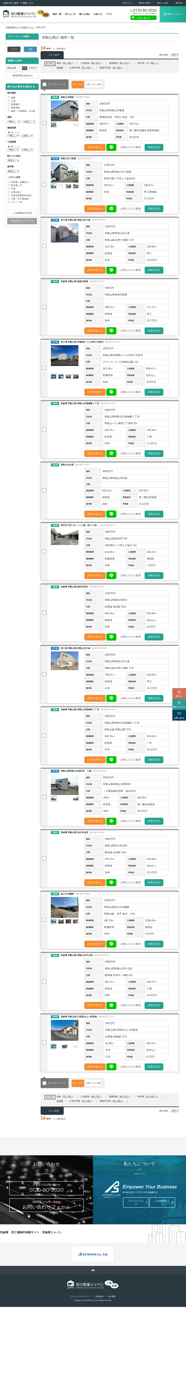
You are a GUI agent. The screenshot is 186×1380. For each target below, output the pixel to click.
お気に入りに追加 (107, 84)
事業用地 (15, 107)
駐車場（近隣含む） (21, 182)
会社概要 (111, 1316)
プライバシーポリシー (79, 1316)
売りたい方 (70, 14)
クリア (14, 49)
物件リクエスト (174, 14)
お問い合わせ (143, 18)
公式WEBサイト (161, 1220)
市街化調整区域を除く (22, 195)
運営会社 (179, 3)
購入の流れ (84, 14)
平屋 (13, 188)
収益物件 (15, 104)
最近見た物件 (144, 3)
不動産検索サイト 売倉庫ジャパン (20, 27)
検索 (30, 49)
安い (115, 67)
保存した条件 (162, 3)
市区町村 (32, 68)
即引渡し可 (16, 185)
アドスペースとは (135, 1220)
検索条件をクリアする (22, 221)
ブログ (109, 14)
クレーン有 (16, 202)
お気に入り (127, 3)
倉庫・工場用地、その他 (23, 111)
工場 (13, 101)
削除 (25, 68)
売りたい (179, 682)
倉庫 (13, 97)
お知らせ (98, 14)
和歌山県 (11, 68)
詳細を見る (154, 148)
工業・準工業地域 (20, 199)
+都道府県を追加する (22, 75)
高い (120, 67)
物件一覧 (57, 14)
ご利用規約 (98, 1316)
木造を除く (16, 192)
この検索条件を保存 (22, 213)
